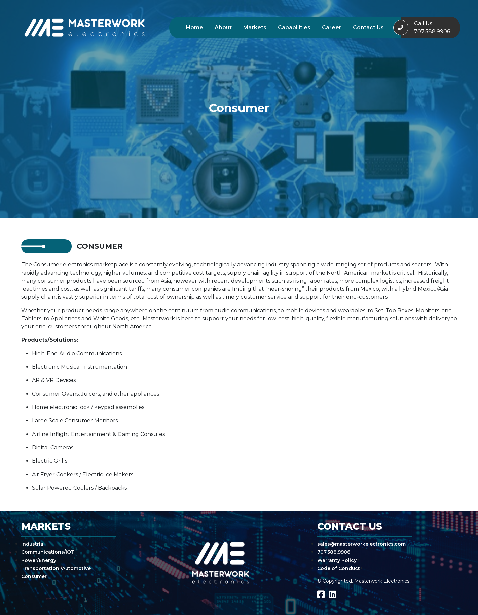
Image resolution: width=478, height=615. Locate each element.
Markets (254, 27)
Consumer (34, 576)
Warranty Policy (337, 560)
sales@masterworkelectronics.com (361, 544)
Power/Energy (38, 560)
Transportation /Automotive (56, 568)
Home (194, 27)
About (223, 27)
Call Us (432, 28)
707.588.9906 (333, 552)
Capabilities (294, 27)
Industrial (33, 544)
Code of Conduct (338, 568)
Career (331, 27)
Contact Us (368, 27)
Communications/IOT (47, 552)
